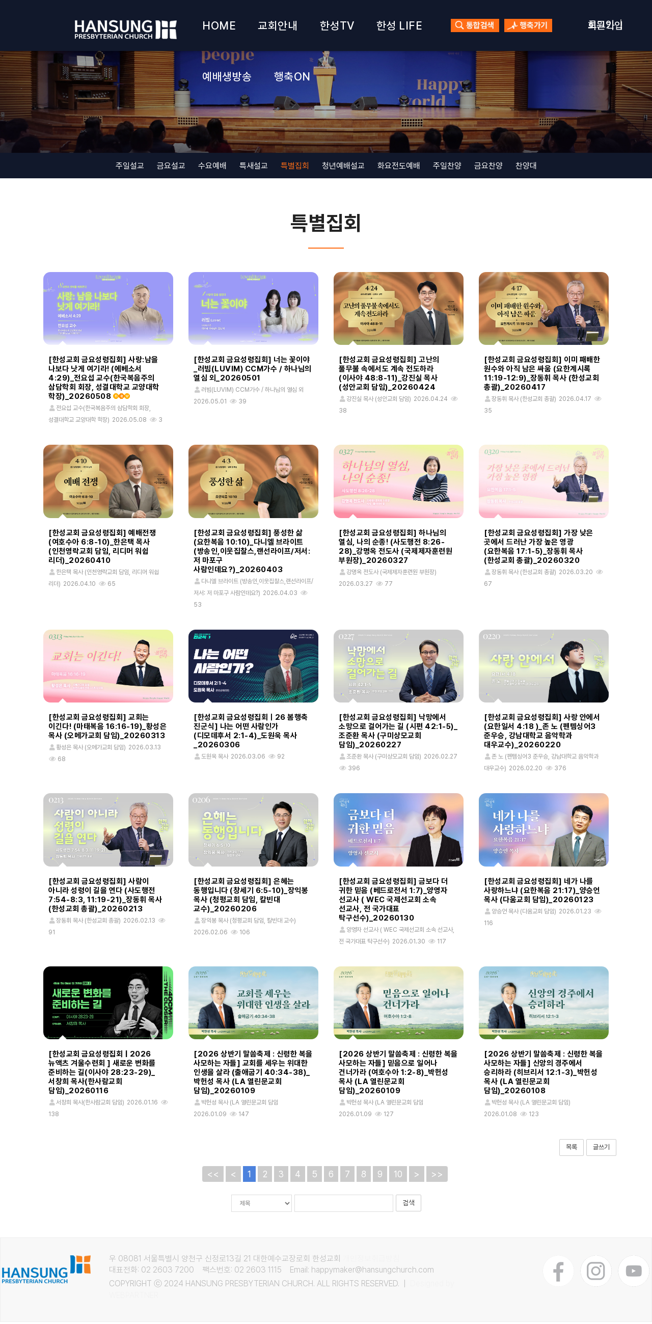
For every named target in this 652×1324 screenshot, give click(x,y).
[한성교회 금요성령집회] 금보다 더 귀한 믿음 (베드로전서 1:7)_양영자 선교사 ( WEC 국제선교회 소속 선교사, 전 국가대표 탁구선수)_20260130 (393, 901)
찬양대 (526, 167)
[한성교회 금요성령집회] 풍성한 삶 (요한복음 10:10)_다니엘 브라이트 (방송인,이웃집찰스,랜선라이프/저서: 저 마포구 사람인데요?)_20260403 (252, 553)
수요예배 (212, 167)
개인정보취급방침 (371, 1260)
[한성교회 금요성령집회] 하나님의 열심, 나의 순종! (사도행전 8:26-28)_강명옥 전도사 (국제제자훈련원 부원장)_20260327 (395, 548)
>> (437, 1175)
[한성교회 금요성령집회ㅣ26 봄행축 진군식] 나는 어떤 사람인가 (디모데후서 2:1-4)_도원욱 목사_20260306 (251, 733)
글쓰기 (601, 1148)
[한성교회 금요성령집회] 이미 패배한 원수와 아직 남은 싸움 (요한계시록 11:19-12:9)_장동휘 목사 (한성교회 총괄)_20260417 (542, 375)
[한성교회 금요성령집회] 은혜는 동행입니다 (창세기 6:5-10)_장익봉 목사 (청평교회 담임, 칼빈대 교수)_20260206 (251, 896)
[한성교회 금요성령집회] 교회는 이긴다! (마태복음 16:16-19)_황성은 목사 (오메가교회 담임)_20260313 (107, 728)
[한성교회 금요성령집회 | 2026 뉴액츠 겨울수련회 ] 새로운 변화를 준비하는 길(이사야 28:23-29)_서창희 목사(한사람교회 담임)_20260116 (102, 1074)
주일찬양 (447, 167)
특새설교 (253, 167)
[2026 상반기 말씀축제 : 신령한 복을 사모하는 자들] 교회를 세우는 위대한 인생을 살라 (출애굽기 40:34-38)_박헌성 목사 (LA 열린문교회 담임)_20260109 (253, 1074)
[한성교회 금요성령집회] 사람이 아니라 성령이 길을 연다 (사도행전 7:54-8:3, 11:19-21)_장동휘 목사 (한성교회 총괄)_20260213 (105, 896)
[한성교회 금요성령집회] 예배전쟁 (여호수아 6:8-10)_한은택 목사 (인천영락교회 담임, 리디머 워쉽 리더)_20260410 (102, 548)
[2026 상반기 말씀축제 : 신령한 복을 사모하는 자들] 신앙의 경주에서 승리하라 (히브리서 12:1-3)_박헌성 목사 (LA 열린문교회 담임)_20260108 (543, 1074)
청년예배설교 (343, 167)
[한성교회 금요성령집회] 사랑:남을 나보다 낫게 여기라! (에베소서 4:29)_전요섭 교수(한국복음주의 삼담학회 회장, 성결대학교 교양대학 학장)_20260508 (103, 380)
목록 (571, 1148)
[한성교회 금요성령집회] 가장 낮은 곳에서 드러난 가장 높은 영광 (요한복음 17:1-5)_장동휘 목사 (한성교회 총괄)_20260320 (538, 548)
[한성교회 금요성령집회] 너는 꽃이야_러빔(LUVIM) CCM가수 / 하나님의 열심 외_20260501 (253, 371)
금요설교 (171, 167)
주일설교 (130, 167)
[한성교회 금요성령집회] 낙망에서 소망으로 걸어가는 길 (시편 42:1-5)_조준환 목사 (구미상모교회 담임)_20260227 (398, 733)
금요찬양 (488, 167)
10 (398, 1175)
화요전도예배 (398, 167)
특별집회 (295, 167)
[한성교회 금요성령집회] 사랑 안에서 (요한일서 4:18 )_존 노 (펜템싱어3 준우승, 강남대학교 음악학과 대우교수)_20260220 (542, 733)
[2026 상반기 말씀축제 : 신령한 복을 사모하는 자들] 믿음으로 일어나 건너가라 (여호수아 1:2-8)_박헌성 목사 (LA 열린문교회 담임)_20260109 (398, 1074)
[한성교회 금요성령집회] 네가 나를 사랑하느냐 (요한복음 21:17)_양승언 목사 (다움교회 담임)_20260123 (542, 892)
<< (213, 1175)
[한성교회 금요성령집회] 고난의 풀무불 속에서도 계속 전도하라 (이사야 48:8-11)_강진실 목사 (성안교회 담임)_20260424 (389, 375)
